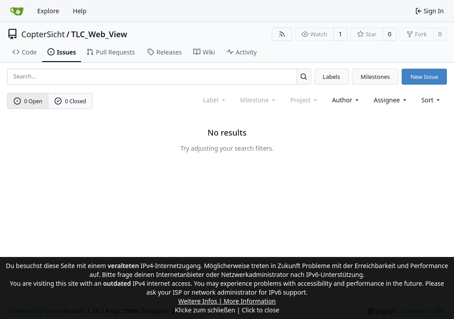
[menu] (431, 100)
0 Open (28, 101)
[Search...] (304, 76)
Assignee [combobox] (391, 100)
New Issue (424, 77)
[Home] (16, 11)
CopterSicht (43, 34)
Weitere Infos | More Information (227, 301)
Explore (48, 11)
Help (79, 11)
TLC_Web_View (99, 34)
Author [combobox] (346, 100)
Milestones (375, 77)
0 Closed (70, 101)
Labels (331, 77)
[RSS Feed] (282, 34)
